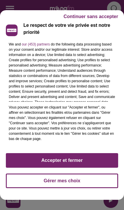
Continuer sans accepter (90, 16)
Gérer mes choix (62, 180)
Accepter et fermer (61, 160)
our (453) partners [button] (36, 44)
